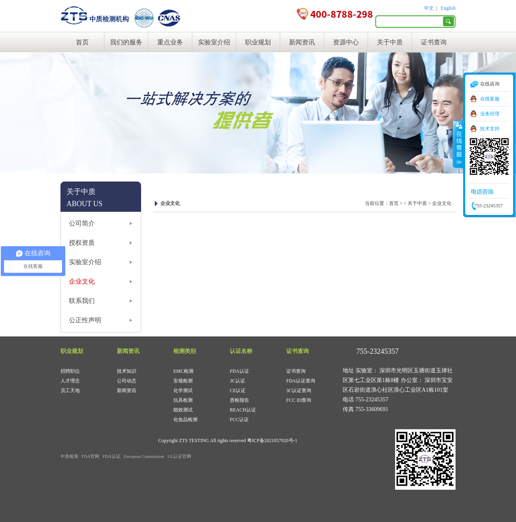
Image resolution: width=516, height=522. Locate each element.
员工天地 (70, 390)
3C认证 (237, 381)
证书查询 (434, 42)
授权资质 (82, 242)
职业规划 (258, 42)
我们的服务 (126, 42)
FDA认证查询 (300, 381)
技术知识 (126, 371)
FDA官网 (90, 456)
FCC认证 (239, 419)
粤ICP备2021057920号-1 (272, 440)
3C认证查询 (298, 390)
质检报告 (239, 400)
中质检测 (69, 456)
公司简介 (82, 223)
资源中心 (346, 42)
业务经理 (489, 114)
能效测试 (183, 410)
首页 (82, 42)
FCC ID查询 (298, 400)
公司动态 (126, 381)
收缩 (458, 144)
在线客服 (489, 99)
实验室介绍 (214, 42)
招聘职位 (70, 371)
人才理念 (70, 381)
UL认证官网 (179, 456)
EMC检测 (183, 371)
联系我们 (82, 300)
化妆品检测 (185, 419)
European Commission (144, 456)
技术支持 (489, 129)
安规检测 (183, 381)
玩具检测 (183, 400)
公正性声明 (85, 320)
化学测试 (183, 390)
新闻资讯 (302, 42)
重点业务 (170, 42)
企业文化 (82, 281)
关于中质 (390, 42)
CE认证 (238, 390)
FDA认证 (239, 371)
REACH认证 (243, 410)
